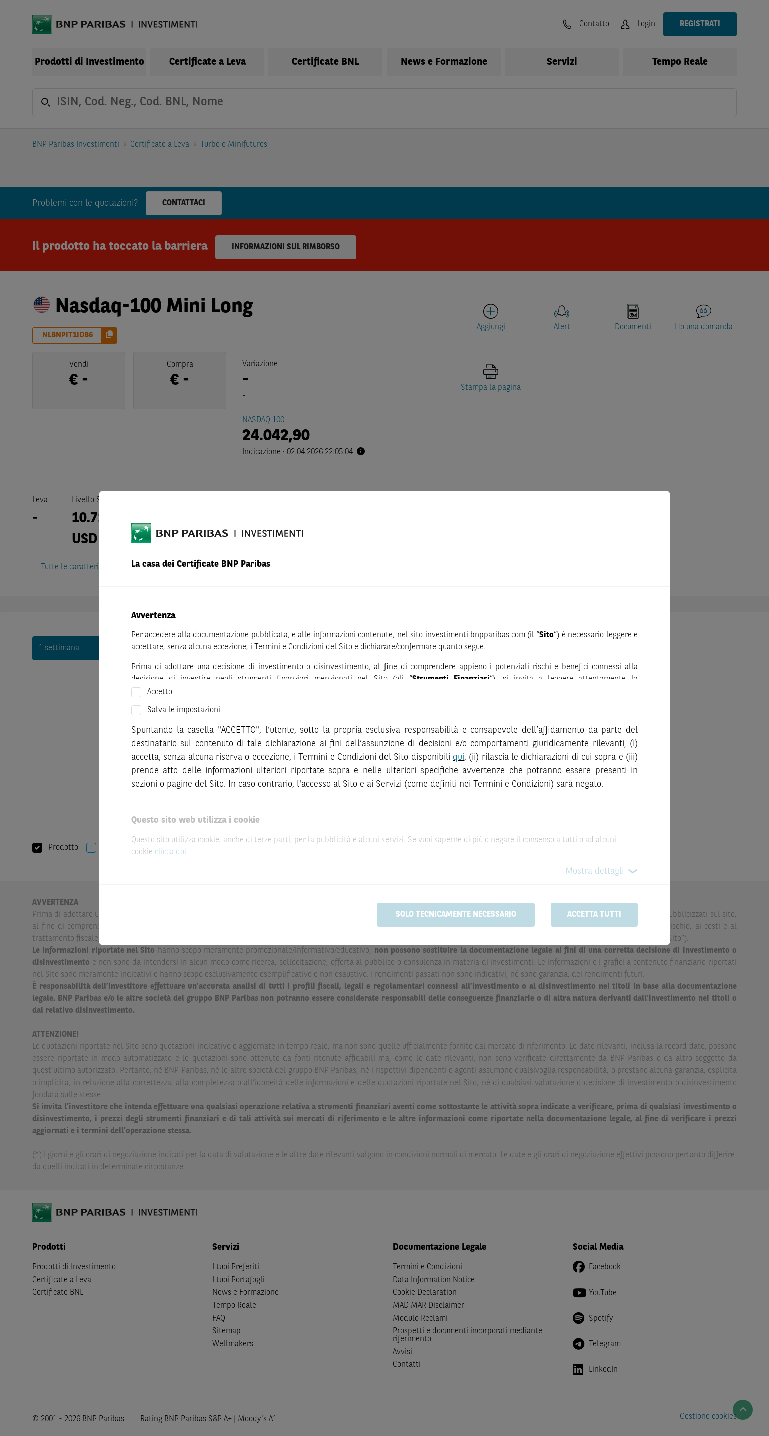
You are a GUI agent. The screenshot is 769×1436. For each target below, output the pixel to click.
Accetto (159, 692)
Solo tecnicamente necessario (456, 915)
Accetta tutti (594, 915)
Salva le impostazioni (183, 710)
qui (458, 757)
